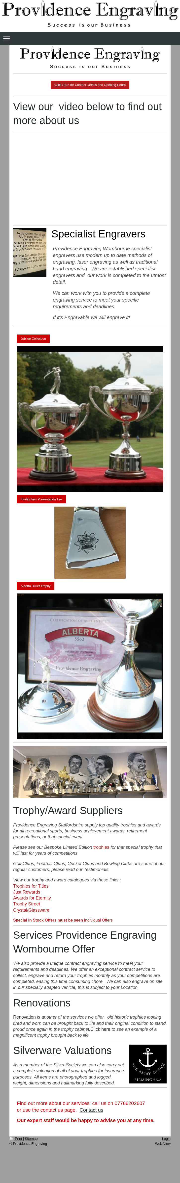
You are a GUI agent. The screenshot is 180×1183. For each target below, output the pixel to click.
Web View (163, 1144)
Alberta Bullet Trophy (36, 586)
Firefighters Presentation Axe (41, 499)
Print (16, 1139)
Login (166, 1139)
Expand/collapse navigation (90, 38)
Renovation (24, 1017)
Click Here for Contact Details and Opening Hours (90, 85)
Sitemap (31, 1139)
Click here (100, 1029)
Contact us (91, 1110)
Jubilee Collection (33, 338)
